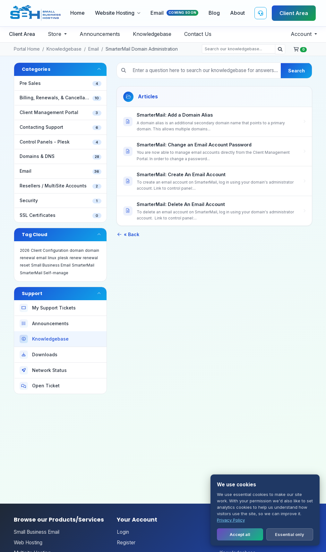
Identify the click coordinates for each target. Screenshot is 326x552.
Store (55, 34)
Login (123, 532)
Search (296, 70)
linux (52, 257)
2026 (25, 250)
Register (126, 543)
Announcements (100, 34)
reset (25, 265)
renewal (90, 257)
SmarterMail (83, 265)
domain (77, 250)
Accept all (240, 534)
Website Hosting (117, 13)
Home (77, 13)
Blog (214, 13)
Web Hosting (28, 543)
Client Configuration (49, 250)
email (41, 257)
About (237, 13)
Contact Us (197, 34)
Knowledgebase (152, 34)
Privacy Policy (231, 520)
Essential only (289, 534)
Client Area (293, 13)
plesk (63, 257)
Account (302, 34)
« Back (127, 234)
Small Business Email (51, 265)
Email (174, 13)
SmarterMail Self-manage (44, 272)
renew (76, 257)
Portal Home (27, 49)
